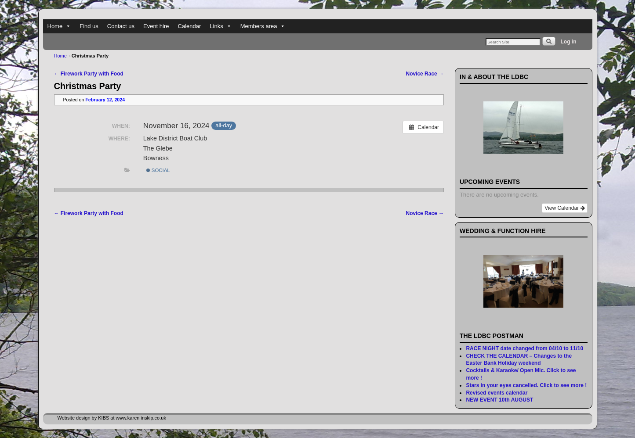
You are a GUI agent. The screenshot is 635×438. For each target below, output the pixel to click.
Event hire (156, 26)
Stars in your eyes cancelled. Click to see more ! (526, 385)
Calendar (189, 26)
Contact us (120, 26)
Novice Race (425, 74)
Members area (263, 26)
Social (158, 170)
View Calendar (564, 208)
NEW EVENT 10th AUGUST (499, 400)
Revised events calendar (496, 393)
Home (59, 26)
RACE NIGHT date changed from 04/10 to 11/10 (524, 348)
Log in (569, 42)
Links (220, 26)
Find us (89, 26)
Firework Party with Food (88, 74)
